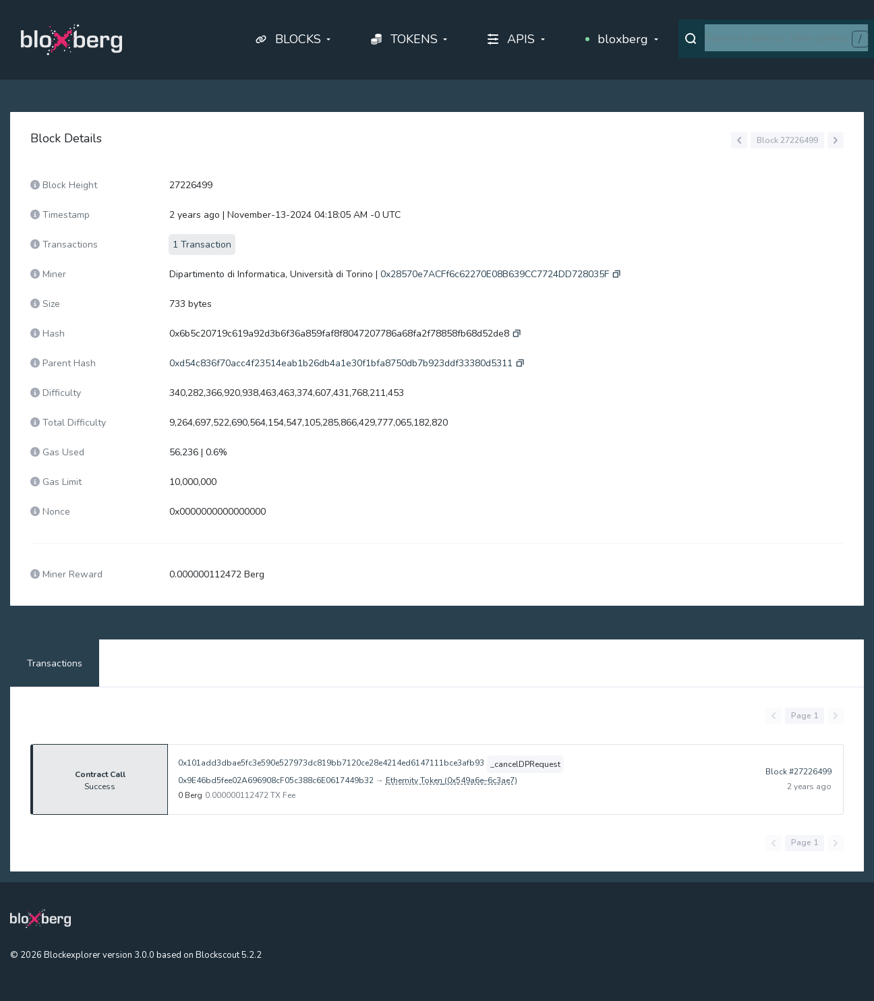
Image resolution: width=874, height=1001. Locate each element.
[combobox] (786, 37)
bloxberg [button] (617, 39)
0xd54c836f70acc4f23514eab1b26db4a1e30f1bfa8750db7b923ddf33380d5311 (341, 363)
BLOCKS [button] (288, 39)
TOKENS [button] (404, 39)
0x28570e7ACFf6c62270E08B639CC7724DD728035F (494, 274)
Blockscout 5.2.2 (229, 955)
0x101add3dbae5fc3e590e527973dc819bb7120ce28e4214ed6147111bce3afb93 (331, 762)
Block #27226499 (798, 779)
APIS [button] (511, 39)
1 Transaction (202, 244)
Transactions (54, 663)
